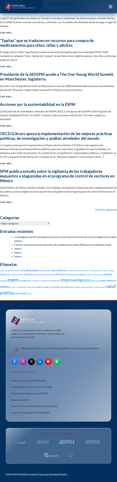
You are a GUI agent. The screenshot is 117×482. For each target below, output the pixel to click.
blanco (18, 248)
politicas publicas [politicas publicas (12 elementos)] (43, 287)
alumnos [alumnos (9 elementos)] (17, 270)
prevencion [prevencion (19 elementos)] (57, 286)
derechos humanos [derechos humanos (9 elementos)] (15, 274)
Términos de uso (104, 475)
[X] (31, 361)
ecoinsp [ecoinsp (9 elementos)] (38, 274)
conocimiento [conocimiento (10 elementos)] (82, 270)
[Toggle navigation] (110, 6)
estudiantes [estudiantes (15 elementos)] (25, 280)
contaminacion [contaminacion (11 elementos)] (95, 270)
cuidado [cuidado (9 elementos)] (111, 270)
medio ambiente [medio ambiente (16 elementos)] (108, 280)
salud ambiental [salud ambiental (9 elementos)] (86, 287)
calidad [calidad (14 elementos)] (53, 270)
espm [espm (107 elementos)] (12, 279)
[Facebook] (14, 361)
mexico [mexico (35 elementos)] (5, 286)
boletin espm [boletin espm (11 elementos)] (44, 270)
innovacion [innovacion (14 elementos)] (54, 280)
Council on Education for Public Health (30, 412)
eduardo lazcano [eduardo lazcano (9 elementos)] (47, 274)
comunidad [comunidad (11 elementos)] (72, 270)
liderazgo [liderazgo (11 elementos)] (95, 280)
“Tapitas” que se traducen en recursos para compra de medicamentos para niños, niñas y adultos (47, 43)
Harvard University (20, 399)
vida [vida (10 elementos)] (29, 294)
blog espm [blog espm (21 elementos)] (32, 270)
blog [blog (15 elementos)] (23, 270)
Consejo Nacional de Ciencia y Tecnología (31, 387)
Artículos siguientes (106, 209)
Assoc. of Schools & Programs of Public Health (34, 406)
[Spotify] (56, 361)
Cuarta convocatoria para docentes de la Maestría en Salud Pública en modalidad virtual (62, 244)
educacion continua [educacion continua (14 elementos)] (76, 274)
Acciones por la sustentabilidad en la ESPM (37, 104)
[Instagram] (23, 361)
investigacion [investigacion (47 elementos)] (80, 280)
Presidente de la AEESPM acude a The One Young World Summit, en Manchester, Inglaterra (57, 76)
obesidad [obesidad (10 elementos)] (32, 287)
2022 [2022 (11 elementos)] (2, 270)
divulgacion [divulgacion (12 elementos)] (29, 274)
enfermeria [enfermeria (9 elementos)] (91, 274)
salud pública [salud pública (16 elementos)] (20, 293)
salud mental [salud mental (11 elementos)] (99, 287)
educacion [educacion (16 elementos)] (60, 274)
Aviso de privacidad (84, 475)
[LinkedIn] (39, 361)
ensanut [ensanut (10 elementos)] (99, 274)
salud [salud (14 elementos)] (77, 287)
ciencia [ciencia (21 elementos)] (62, 270)
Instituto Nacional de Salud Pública (28, 380)
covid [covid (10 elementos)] (105, 270)
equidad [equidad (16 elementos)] (108, 274)
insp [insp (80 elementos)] (65, 279)
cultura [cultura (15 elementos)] (3, 274)
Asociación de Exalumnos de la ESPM (29, 393)
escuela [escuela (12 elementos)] (3, 280)
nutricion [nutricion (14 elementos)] (22, 287)
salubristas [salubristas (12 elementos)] (69, 287)
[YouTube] (48, 361)
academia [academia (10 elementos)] (9, 270)
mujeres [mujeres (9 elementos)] (14, 287)
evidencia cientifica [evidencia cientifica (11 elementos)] (40, 280)
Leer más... (6, 32)
